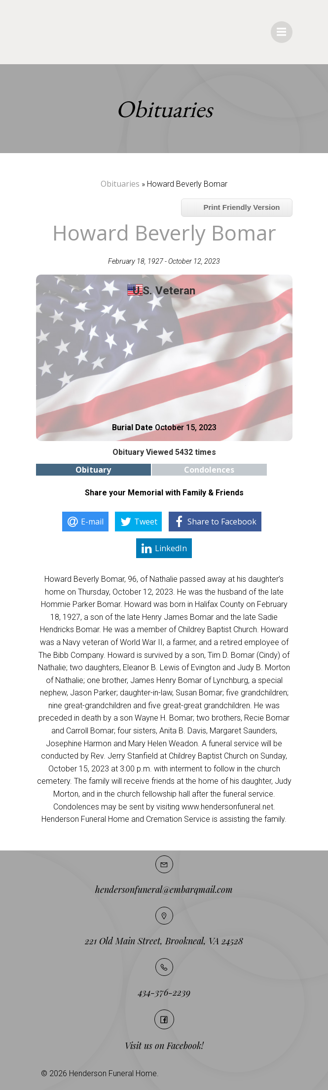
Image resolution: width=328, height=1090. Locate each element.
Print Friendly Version (236, 207)
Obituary (93, 469)
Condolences (209, 469)
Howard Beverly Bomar (164, 232)
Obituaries (120, 183)
